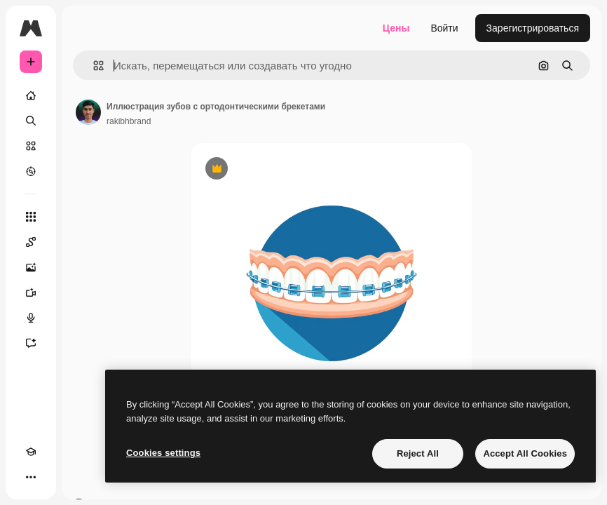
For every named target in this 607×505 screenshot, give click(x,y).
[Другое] (31, 477)
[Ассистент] (31, 343)
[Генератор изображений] (31, 267)
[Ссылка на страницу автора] (88, 112)
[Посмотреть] (31, 171)
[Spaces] (31, 242)
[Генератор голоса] (31, 318)
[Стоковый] (31, 146)
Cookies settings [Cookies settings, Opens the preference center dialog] (163, 452)
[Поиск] (31, 120)
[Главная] (31, 95)
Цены (396, 28)
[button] (93, 65)
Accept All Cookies (525, 453)
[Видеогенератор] (31, 292)
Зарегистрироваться (532, 28)
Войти (444, 28)
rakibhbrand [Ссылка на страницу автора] (129, 121)
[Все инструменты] (31, 217)
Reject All (418, 453)
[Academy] (31, 451)
